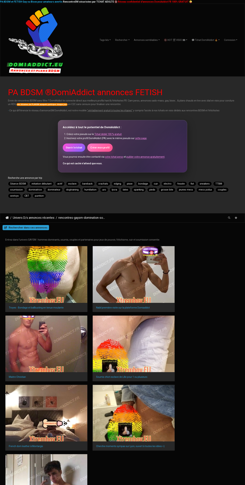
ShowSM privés (164, 444)
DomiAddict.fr (205, 398)
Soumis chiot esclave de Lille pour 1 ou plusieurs (212, 288)
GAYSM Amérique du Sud (81, 462)
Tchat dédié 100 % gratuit (108, 134)
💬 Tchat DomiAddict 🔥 (205, 40)
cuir (156, 183)
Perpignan (216, 424)
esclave (72, 183)
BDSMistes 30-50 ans (39, 455)
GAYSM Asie (81, 458)
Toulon (211, 418)
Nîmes (33, 424)
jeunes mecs (186, 189)
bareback (87, 183)
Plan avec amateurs (122, 448)
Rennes (149, 418)
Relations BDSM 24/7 (122, 455)
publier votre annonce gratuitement (145, 156)
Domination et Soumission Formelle (122, 451)
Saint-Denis (68, 424)
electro (168, 183)
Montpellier (89, 418)
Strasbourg (107, 418)
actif (59, 183)
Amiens (187, 424)
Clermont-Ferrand (128, 424)
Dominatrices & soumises (205, 448)
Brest (147, 424)
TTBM (218, 183)
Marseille (21, 418)
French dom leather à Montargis (26, 339)
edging (117, 183)
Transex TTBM (206, 458)
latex (125, 189)
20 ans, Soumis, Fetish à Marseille (147, 339)
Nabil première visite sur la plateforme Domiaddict (92, 288)
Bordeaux (124, 418)
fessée (181, 183)
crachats (103, 183)
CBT (26, 195)
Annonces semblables (146, 40)
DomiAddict (7, 218)
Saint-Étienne (194, 418)
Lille (137, 418)
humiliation (90, 189)
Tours (159, 424)
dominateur (54, 189)
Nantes (73, 418)
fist (192, 183)
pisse (130, 183)
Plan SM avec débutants (123, 444)
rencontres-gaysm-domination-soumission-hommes (81, 217)
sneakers (205, 183)
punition (39, 195)
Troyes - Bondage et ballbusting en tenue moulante (32, 288)
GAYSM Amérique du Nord (81, 447)
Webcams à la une (205, 444)
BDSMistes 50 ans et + (40, 458)
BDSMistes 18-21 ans (39, 448)
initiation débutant (42, 183)
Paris (7, 418)
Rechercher (121, 40)
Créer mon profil (100, 147)
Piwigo (171, 352)
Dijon (7, 424)
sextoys (14, 195)
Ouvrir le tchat (74, 147)
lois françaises (30, 373)
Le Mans (84, 424)
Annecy (201, 424)
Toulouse (47, 418)
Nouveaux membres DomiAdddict (164, 448)
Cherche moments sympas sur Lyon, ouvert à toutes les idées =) (92, 339)
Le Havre (176, 418)
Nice (60, 418)
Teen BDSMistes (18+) (40, 444)
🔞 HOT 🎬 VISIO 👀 (174, 40)
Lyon (34, 418)
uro (104, 189)
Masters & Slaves (205, 451)
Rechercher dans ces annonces (25, 227)
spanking (139, 189)
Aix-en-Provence (104, 424)
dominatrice (35, 189)
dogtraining (72, 189)
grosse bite (167, 189)
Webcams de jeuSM (164, 451)
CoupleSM (205, 455)
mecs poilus (205, 189)
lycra (114, 189)
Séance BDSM (18, 183)
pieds (152, 189)
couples (222, 189)
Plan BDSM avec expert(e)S (122, 458)
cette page (141, 138)
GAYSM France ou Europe (81, 455)
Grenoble (226, 418)
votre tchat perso (114, 156)
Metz (231, 424)
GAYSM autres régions (81, 451)
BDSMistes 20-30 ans (39, 451)
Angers (20, 424)
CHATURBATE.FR (138, 475)
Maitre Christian (137, 288)
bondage (143, 183)
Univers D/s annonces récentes (33, 217)
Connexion (229, 40)
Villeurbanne (49, 424)
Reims (162, 418)
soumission (16, 189)
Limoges (172, 424)
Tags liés (104, 40)
